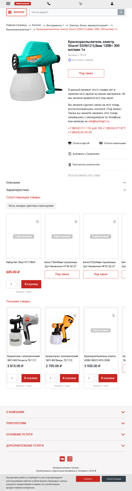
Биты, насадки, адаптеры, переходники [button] (31, 205)
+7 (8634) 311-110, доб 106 (85, 128)
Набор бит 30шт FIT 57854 (20, 262)
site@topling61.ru (98, 121)
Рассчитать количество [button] (84, 164)
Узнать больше (114, 479)
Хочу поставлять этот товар (84, 175)
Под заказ (86, 73)
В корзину (31, 284)
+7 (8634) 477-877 (114, 128)
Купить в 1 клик (23, 292)
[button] (97, 154)
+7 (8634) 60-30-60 (80, 132)
